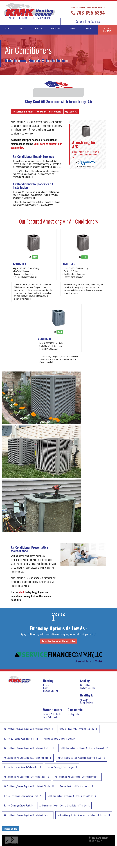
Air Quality (84, 699)
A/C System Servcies (49, 111)
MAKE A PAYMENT (107, 29)
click (22, 592)
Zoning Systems (86, 702)
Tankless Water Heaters (52, 714)
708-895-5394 (88, 11)
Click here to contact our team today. (36, 146)
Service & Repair (23, 111)
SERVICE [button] (38, 28)
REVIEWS (72, 28)
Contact (71, 111)
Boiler (45, 688)
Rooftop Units (73, 714)
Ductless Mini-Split (50, 691)
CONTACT (89, 28)
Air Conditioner (86, 685)
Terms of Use (10, 828)
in (28, 729)
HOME (7, 28)
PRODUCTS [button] (55, 28)
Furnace (46, 685)
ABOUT (22, 28)
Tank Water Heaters (51, 717)
